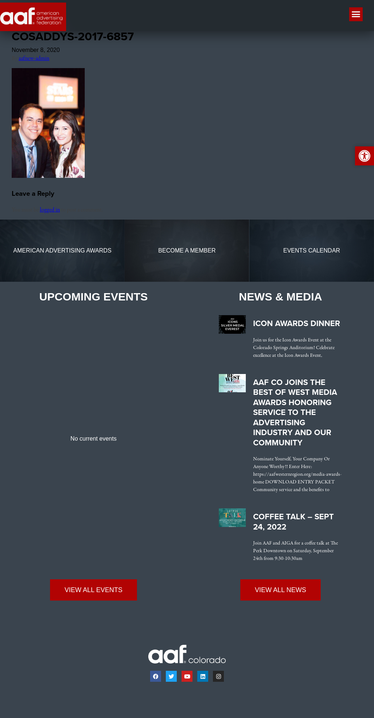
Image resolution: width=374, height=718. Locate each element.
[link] (48, 178)
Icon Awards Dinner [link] (296, 325)
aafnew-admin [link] (34, 60)
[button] (356, 14)
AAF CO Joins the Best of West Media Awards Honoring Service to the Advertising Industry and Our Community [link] (295, 414)
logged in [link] (50, 212)
